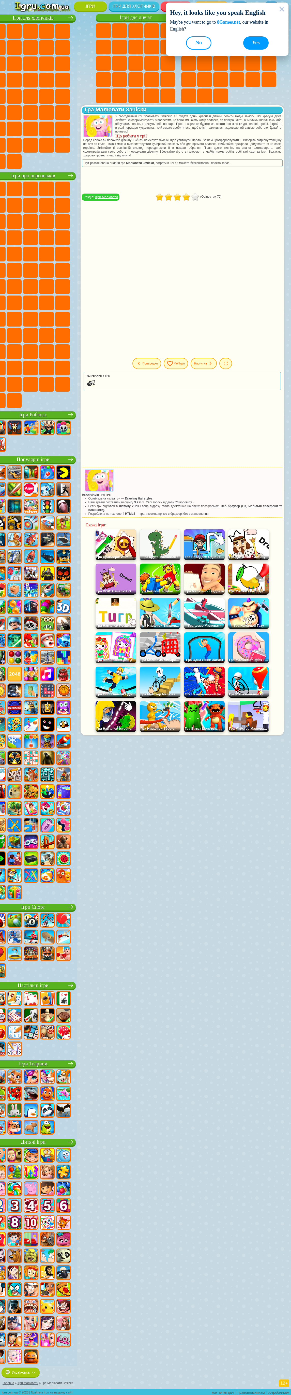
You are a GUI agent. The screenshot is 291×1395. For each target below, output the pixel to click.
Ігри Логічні (188, 63)
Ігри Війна (84, 128)
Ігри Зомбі (84, 30)
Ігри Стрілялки (52, 112)
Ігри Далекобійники (20, 144)
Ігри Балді (84, 302)
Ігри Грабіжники (84, 79)
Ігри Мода (119, 96)
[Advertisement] (187, 775)
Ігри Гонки (68, 63)
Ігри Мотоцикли (84, 47)
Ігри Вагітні (167, 63)
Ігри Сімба (68, 335)
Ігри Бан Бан (36, 351)
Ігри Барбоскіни (20, 253)
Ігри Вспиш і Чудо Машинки (68, 237)
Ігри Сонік (84, 237)
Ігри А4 (68, 302)
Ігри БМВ (52, 144)
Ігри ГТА (36, 96)
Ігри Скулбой (84, 318)
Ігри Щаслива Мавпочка (84, 269)
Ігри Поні (103, 30)
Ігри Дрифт (68, 96)
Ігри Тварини (53, 1063)
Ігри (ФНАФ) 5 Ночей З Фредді (20, 204)
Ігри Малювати (121, 197)
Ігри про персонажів (53, 175)
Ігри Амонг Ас (20, 302)
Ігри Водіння (68, 128)
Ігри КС (36, 144)
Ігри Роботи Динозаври (52, 79)
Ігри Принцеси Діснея (103, 96)
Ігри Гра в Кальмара (52, 302)
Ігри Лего (36, 221)
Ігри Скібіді (68, 351)
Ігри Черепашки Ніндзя (52, 269)
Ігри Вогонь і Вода (135, 30)
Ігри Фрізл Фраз (84, 253)
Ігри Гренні (20, 318)
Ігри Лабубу (36, 400)
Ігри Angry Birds (68, 221)
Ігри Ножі (236, 63)
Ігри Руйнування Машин (20, 161)
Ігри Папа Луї (151, 63)
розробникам (278, 1391)
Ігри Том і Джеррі (20, 286)
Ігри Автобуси (84, 96)
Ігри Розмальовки (135, 47)
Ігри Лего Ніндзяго (84, 188)
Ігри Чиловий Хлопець (36, 383)
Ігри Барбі (151, 30)
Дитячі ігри (52, 1141)
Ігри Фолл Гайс (68, 286)
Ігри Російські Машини (52, 96)
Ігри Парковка (20, 30)
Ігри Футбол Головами (52, 128)
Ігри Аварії (68, 47)
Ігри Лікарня (119, 79)
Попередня (157, 363)
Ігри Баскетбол (204, 96)
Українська (21, 1371)
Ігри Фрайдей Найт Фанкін (52, 351)
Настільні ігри (52, 985)
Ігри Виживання (68, 79)
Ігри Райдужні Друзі (20, 335)
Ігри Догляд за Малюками (135, 96)
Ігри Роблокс (53, 414)
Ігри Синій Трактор (52, 286)
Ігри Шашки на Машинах (36, 161)
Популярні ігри (52, 459)
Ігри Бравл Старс (36, 302)
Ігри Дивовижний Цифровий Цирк (36, 367)
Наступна (222, 363)
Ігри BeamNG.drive (84, 144)
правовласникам (251, 1391)
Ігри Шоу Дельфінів (20, 237)
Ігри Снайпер (84, 63)
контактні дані (223, 1391)
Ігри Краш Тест (68, 144)
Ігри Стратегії (52, 30)
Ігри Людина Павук (68, 253)
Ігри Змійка (236, 79)
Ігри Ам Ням (84, 221)
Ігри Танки (68, 30)
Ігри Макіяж (167, 79)
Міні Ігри (188, 79)
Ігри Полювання (68, 112)
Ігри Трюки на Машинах (220, 79)
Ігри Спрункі (68, 367)
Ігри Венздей (20, 351)
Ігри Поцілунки (135, 63)
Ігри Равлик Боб (36, 204)
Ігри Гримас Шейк (84, 351)
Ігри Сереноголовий (84, 286)
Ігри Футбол (36, 30)
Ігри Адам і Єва (36, 269)
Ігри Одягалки (103, 63)
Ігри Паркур (20, 128)
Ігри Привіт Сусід (68, 318)
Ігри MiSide (52, 383)
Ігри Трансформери (52, 367)
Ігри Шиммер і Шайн (68, 269)
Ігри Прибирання (167, 96)
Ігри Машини (52, 47)
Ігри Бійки (52, 63)
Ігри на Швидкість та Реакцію (204, 79)
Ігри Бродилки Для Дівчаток (119, 47)
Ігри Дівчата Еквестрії (119, 30)
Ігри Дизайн (151, 96)
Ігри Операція (151, 79)
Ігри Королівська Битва (20, 47)
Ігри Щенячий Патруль (52, 188)
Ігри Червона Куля (52, 204)
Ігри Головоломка (84, 335)
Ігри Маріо (52, 253)
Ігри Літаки (36, 128)
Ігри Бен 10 (20, 269)
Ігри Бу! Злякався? (68, 383)
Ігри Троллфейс (68, 204)
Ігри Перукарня (119, 63)
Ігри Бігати (36, 112)
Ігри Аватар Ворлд (52, 335)
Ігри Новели (103, 79)
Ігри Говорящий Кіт (68, 188)
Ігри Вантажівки (36, 63)
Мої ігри (190, 363)
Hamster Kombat (20, 367)
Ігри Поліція (36, 79)
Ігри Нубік (52, 318)
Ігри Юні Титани (36, 286)
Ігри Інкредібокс (84, 367)
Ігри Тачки (52, 237)
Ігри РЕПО (84, 383)
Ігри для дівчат (136, 17)
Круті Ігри (188, 96)
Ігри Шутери (20, 112)
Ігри (90, 6)
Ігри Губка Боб (36, 188)
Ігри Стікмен (20, 63)
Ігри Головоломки (253, 79)
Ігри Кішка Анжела (151, 47)
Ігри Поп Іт (253, 63)
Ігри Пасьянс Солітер (220, 63)
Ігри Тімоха (20, 383)
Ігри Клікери (204, 63)
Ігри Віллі (20, 188)
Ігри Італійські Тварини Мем (20, 400)
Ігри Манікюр (135, 79)
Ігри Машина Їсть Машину (20, 96)
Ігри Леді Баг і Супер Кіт (84, 204)
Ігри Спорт (53, 906)
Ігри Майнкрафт (36, 47)
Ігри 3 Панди (36, 237)
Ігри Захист (220, 96)
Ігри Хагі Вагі (36, 318)
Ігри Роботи (20, 79)
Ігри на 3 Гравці (269, 79)
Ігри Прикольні (269, 63)
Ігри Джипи (84, 112)
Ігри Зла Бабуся (20, 221)
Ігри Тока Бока (36, 335)
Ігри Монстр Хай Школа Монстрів (103, 47)
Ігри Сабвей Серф (52, 221)
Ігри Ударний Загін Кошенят (36, 253)
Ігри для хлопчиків (133, 6)
